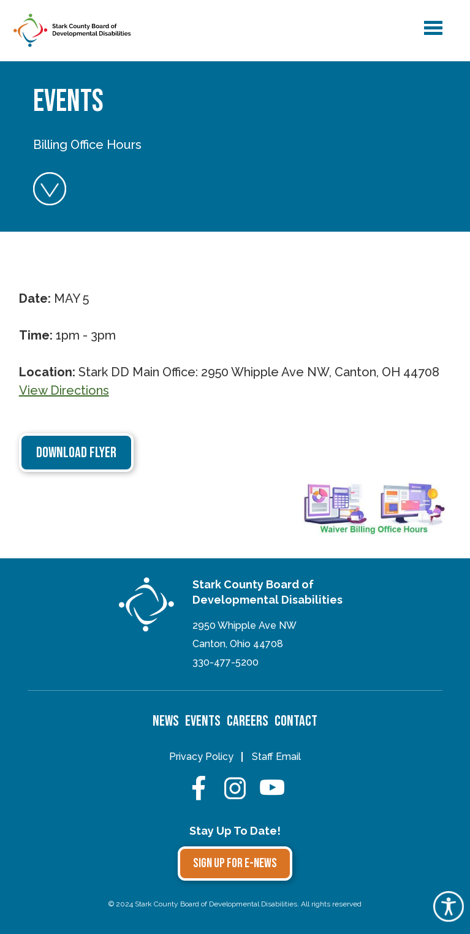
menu (432, 25)
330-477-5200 (225, 662)
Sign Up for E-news (235, 863)
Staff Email (276, 756)
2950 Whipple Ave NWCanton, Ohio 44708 (244, 635)
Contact (296, 721)
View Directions (64, 390)
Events (203, 721)
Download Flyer (76, 452)
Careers (247, 721)
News (166, 721)
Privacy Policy (201, 756)
